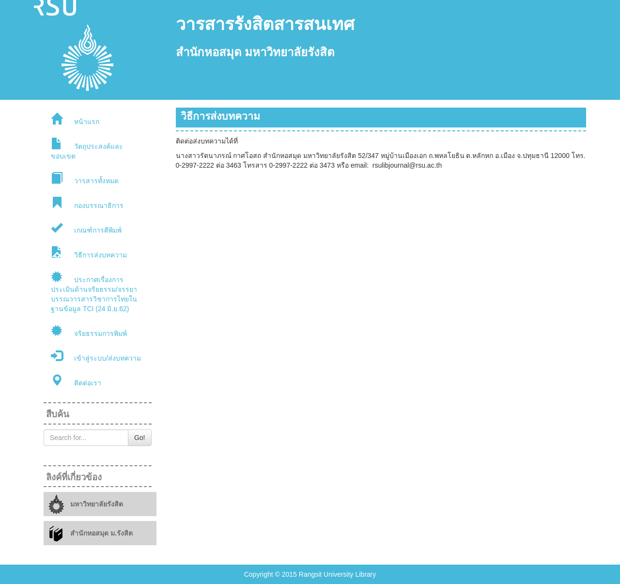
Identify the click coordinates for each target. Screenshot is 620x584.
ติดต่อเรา (76, 380)
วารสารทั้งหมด (85, 178)
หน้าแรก (75, 119)
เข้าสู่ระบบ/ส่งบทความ (96, 355)
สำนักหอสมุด (209, 52)
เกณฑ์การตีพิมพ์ (86, 227)
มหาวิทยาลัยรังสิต (290, 52)
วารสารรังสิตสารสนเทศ (265, 24)
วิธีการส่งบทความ (89, 252)
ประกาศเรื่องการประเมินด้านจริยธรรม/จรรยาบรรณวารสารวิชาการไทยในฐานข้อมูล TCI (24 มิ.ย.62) (94, 292)
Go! (139, 438)
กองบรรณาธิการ (87, 203)
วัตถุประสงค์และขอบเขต (87, 149)
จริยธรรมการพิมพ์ (89, 331)
